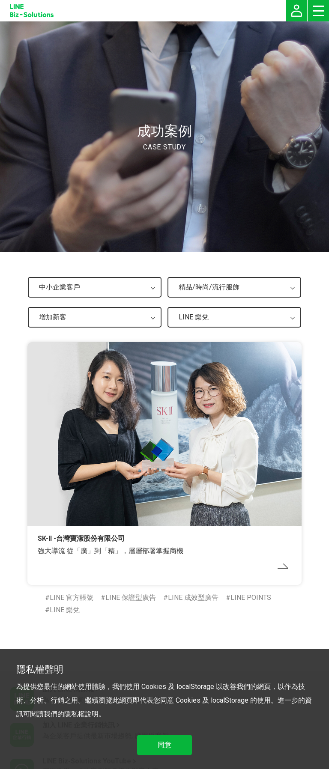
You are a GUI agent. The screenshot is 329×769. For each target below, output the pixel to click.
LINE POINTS (250, 597)
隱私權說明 (81, 714)
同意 (164, 745)
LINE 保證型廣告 (130, 597)
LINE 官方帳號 (71, 597)
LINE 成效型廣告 (193, 597)
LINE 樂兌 (65, 610)
